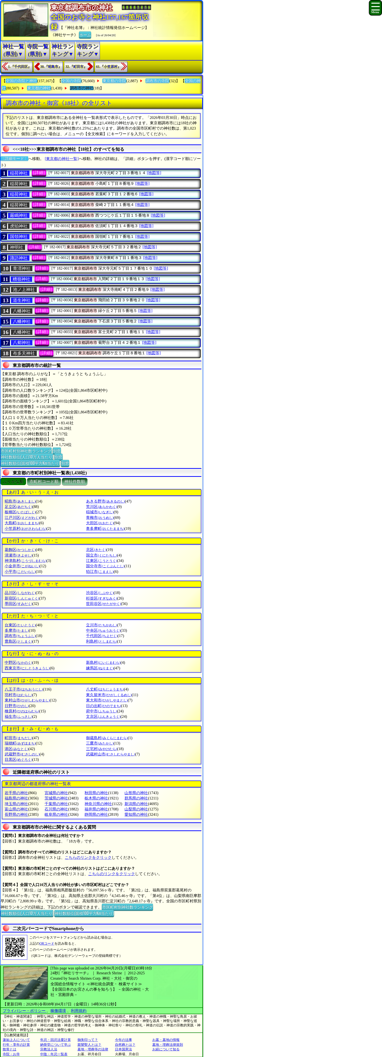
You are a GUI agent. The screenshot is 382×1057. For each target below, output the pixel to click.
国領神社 (19, 236)
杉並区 (101, 598)
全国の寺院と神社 (21, 81)
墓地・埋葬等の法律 (92, 1049)
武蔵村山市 (110, 754)
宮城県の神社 (56, 793)
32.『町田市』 (76, 67)
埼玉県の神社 (16, 804)
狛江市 (100, 571)
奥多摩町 (105, 528)
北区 (96, 550)
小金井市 (22, 566)
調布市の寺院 (157, 81)
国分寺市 (105, 566)
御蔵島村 (107, 738)
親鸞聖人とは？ (89, 1045)
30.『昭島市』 (51, 67)
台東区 (20, 625)
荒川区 (101, 507)
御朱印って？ (87, 1040)
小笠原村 (25, 528)
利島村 (101, 641)
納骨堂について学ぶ (55, 1045)
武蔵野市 (22, 754)
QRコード (46, 943)
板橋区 (20, 512)
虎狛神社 (19, 226)
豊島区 (18, 641)
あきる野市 (105, 501)
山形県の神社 (136, 793)
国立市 (101, 555)
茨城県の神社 (56, 798)
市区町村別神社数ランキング (26, 450)
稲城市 (100, 512)
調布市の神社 (81, 88)
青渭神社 (21, 268)
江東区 (101, 561)
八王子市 (24, 689)
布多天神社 (24, 353)
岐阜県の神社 (56, 814)
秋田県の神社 (96, 793)
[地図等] (154, 173)
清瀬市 (18, 555)
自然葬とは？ (125, 1045)
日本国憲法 (123, 1049)
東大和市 (107, 700)
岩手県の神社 (16, 793)
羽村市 (18, 695)
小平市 (20, 571)
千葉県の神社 (56, 804)
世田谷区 (103, 604)
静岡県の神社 (96, 814)
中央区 (103, 630)
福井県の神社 (96, 809)
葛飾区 (20, 550)
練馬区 (100, 668)
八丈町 (105, 689)
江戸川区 (22, 517)
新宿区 (22, 598)
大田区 (100, 523)
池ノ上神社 (24, 289)
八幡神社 (21, 311)
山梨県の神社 (136, 809)
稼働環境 (58, 1011)
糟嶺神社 (21, 279)
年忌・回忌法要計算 (55, 1040)
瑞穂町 (20, 743)
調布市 (20, 636)
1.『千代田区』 (19, 67)
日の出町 (103, 706)
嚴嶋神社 (19, 215)
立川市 (101, 625)
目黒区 (18, 759)
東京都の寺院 (114, 81)
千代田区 (101, 636)
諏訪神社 (19, 258)
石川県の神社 (56, 809)
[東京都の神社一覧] (62, 159)
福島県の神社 (16, 798)
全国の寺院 (71, 81)
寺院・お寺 (11, 1054)
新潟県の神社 (136, 804)
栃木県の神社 (96, 798)
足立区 (18, 507)
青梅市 (100, 517)
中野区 (18, 662)
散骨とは (9, 1049)
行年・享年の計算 (16, 1045)
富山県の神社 (16, 809)
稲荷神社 (19, 173)
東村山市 (27, 700)
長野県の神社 (16, 814)
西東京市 (27, 668)
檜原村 (22, 711)
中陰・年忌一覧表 (53, 1054)
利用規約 (78, 1011)
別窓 (57, 450)
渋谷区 (100, 593)
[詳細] (39, 172)
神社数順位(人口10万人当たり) (27, 457)
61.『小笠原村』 (108, 67)
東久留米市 (109, 695)
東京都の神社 (39, 88)
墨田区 (18, 604)
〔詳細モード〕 (14, 159)
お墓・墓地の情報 (166, 1040)
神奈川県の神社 (98, 804)
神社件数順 (74, 481)
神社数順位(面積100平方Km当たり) (30, 463)
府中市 (101, 711)
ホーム (85, 34)
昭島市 (20, 501)
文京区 (103, 716)
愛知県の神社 (136, 814)
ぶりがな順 (13, 481)
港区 (16, 749)
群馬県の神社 (136, 798)
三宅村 (101, 749)
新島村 (103, 662)
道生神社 (21, 300)
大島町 (22, 523)
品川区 (20, 593)
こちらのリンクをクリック (88, 857)
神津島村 (25, 561)
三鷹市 (100, 743)
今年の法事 (123, 1040)
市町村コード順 (43, 481)
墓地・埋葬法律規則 (167, 1045)
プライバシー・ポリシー (25, 1011)
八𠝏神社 (21, 342)
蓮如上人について (16, 1040)
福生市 (18, 716)
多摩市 (17, 630)
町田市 (18, 738)
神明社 (16, 247)
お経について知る (166, 1049)
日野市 (17, 706)
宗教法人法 (48, 1049)
